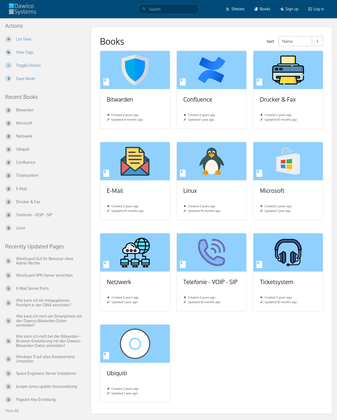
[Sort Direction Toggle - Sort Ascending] (317, 41)
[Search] (144, 9)
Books (262, 9)
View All (12, 410)
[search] (168, 9)
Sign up (289, 9)
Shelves (235, 9)
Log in (316, 9)
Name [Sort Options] (287, 41)
